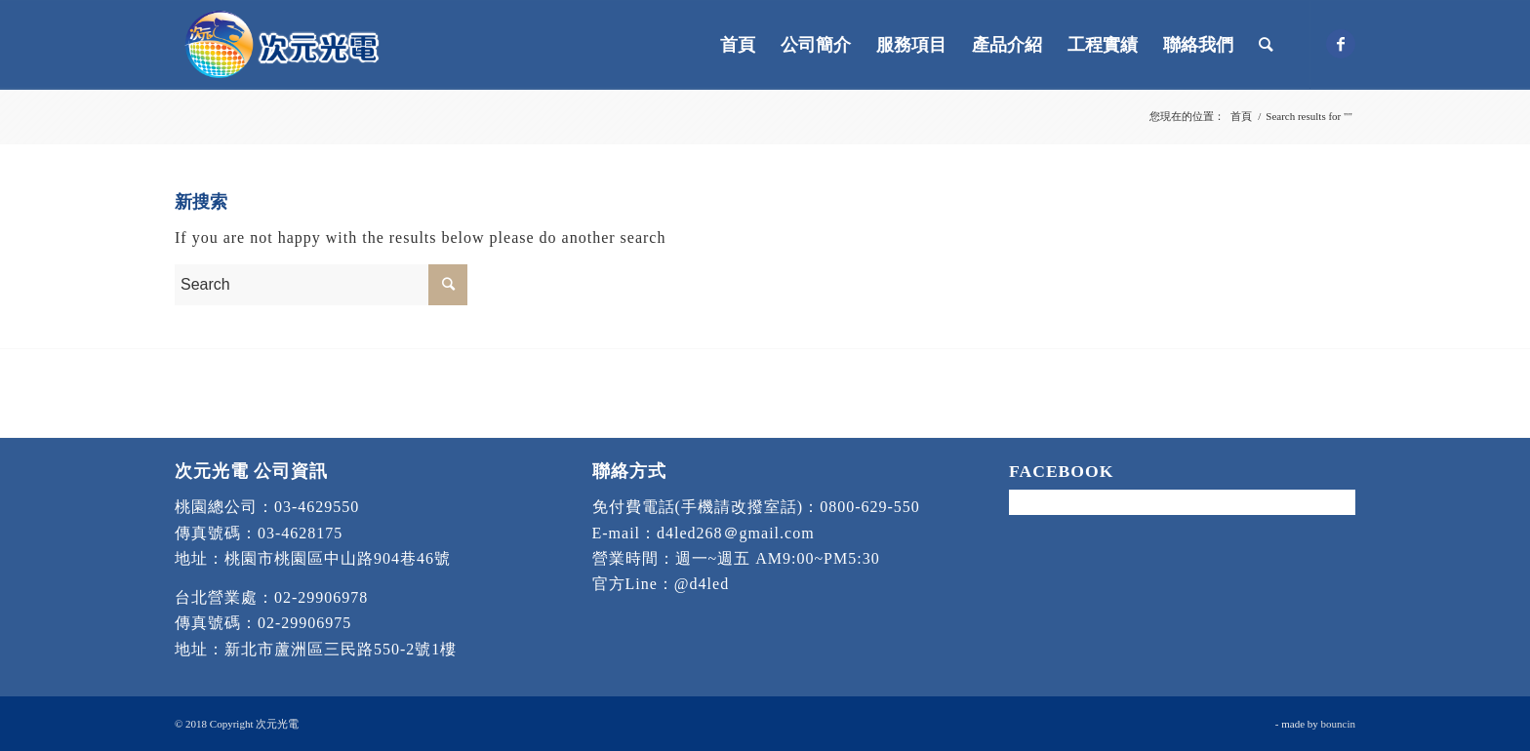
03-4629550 (316, 506)
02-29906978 (321, 597)
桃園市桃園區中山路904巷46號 (337, 558)
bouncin (1338, 724)
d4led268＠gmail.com (736, 533)
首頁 (1241, 116)
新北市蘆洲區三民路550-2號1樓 (340, 649)
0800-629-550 (870, 506)
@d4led (701, 583)
